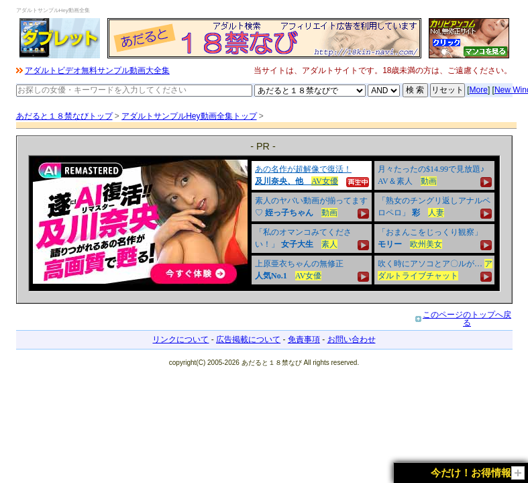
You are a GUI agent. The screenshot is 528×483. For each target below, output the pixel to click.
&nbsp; (264, 223)
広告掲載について (248, 339)
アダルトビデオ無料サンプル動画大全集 (97, 70)
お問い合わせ (351, 339)
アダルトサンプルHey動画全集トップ (188, 116)
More (479, 90)
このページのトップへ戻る (467, 318)
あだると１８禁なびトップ (64, 116)
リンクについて (180, 339)
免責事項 (304, 339)
